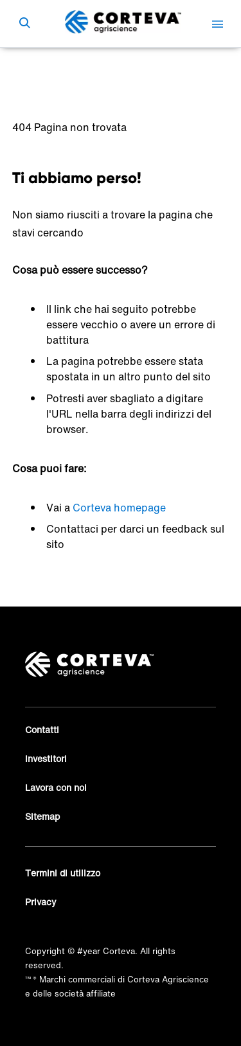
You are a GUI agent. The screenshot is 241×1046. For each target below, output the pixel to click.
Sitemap (42, 816)
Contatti (42, 729)
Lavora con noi (56, 787)
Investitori (46, 758)
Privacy (41, 902)
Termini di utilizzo (62, 873)
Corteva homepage (119, 507)
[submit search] (24, 24)
